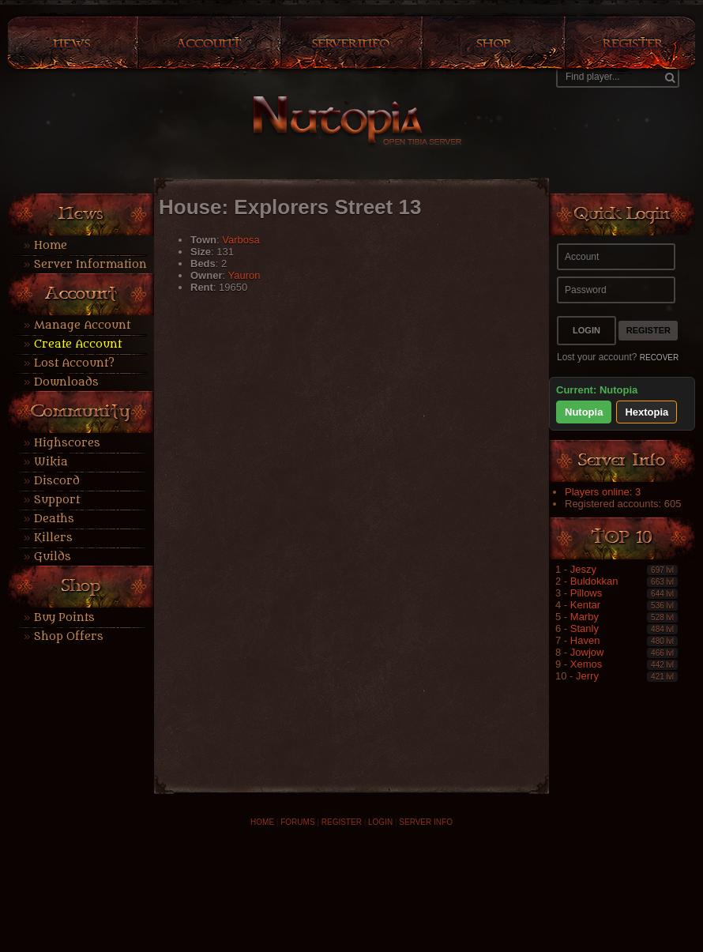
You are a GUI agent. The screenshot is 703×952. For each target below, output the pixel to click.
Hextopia (646, 412)
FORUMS (297, 822)
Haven (585, 640)
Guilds (52, 556)
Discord (57, 480)
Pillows (586, 593)
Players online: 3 (603, 492)
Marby (584, 617)
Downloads (66, 382)
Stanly (584, 628)
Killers (53, 537)
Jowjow (587, 652)
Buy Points (64, 617)
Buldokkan (594, 581)
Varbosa (240, 240)
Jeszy (583, 569)
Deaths (54, 518)
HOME (262, 822)
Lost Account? (74, 363)
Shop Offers (68, 636)
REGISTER (341, 822)
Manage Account (82, 325)
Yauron (243, 275)
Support (57, 499)
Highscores (67, 443)
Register (648, 330)
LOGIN (380, 822)
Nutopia (584, 412)
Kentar (585, 605)
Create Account (78, 344)
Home (50, 245)
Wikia (51, 461)
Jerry (587, 676)
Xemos (586, 664)
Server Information (90, 264)
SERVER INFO (426, 822)
